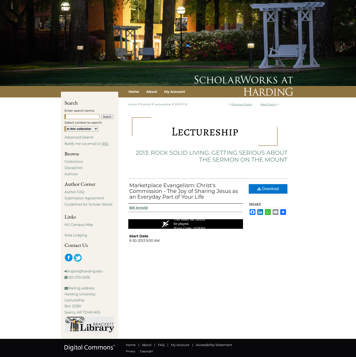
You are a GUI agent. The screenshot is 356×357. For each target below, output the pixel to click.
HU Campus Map (79, 225)
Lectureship (163, 104)
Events (146, 104)
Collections (74, 162)
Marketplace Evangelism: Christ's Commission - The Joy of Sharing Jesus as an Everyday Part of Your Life (183, 191)
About (146, 345)
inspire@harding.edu (84, 271)
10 (185, 104)
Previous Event (241, 104)
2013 (178, 104)
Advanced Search (79, 137)
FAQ (161, 345)
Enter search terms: (80, 110)
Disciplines (73, 168)
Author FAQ (74, 192)
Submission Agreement (84, 198)
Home (132, 104)
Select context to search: (83, 122)
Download (268, 189)
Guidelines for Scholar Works (89, 204)
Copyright (146, 351)
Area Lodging (76, 235)
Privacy (130, 351)
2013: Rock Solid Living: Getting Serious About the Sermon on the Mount (211, 156)
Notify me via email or (86, 144)
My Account (180, 345)
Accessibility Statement (214, 345)
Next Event (268, 104)
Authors (71, 174)
